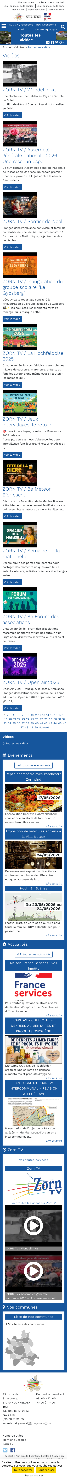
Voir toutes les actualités (33, 954)
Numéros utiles (13, 1435)
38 (27, 723)
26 (36, 719)
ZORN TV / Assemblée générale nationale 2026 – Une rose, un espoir (32, 155)
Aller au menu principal (51, 2)
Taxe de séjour (56, 9)
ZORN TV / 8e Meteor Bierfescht (27, 492)
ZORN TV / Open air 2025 (31, 682)
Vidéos (19, 47)
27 (41, 719)
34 (9, 723)
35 (14, 723)
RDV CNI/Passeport (21, 24)
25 (32, 719)
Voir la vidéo (12, 115)
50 (36, 727)
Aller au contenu (26, 2)
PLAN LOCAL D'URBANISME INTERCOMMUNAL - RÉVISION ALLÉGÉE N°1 (33, 1088)
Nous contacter (36, 9)
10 (32, 715)
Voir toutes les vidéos (33, 1160)
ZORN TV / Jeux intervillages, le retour (27, 422)
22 (18, 719)
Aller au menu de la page (50, 6)
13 (43, 715)
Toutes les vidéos (17, 743)
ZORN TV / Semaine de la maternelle (31, 553)
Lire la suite (54, 826)
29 (50, 719)
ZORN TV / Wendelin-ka (29, 90)
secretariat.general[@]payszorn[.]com (28, 1423)
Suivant (44, 727)
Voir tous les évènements (33, 765)
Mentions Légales (14, 1439)
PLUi (21, 29)
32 (63, 719)
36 (18, 723)
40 (37, 723)
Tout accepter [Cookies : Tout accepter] (23, 1470)
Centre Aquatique (46, 29)
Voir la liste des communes (24, 1324)
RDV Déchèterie (46, 24)
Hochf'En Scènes (33, 888)
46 (64, 723)
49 (31, 727)
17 (60, 715)
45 (60, 723)
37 (23, 723)
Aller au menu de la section (19, 6)
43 (50, 723)
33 (5, 723)
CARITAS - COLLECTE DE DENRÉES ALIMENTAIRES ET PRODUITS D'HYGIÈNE (33, 1025)
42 (45, 723)
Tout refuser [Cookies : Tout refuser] (46, 1470)
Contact (9, 1456)
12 (39, 715)
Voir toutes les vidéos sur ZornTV (34, 1203)
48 (26, 727)
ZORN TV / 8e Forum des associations (31, 619)
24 (27, 719)
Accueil (7, 47)
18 (64, 715)
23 (23, 719)
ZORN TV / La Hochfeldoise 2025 (33, 356)
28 (46, 719)
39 (32, 723)
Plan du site (18, 9)
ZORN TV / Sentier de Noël (33, 221)
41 (41, 723)
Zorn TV (8, 1444)
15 (52, 715)
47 (22, 727)
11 (36, 715)
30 (55, 719)
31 (59, 719)
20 (10, 719)
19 (5, 719)
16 (55, 715)
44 (55, 723)
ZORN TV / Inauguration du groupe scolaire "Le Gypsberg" (33, 287)
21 (14, 719)
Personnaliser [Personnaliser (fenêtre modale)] (34, 1475)
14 (47, 715)
